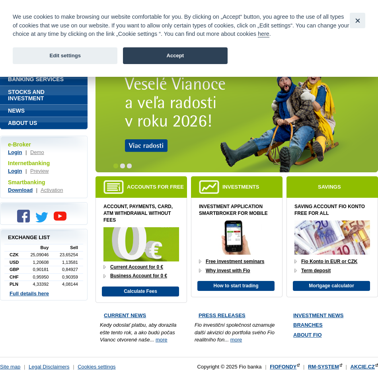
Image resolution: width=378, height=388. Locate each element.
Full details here (29, 293)
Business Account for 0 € (138, 276)
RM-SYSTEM (323, 367)
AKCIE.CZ (363, 367)
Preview (39, 171)
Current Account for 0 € (136, 267)
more (162, 340)
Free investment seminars (235, 261)
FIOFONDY (283, 367)
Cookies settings (96, 367)
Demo (37, 152)
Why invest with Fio (228, 270)
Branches (308, 325)
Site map (10, 367)
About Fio (307, 335)
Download (20, 190)
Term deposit (316, 270)
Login (15, 152)
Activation (52, 190)
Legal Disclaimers (49, 367)
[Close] (357, 20)
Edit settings (65, 55)
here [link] (263, 34)
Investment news (318, 315)
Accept (175, 55)
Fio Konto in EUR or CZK (329, 261)
